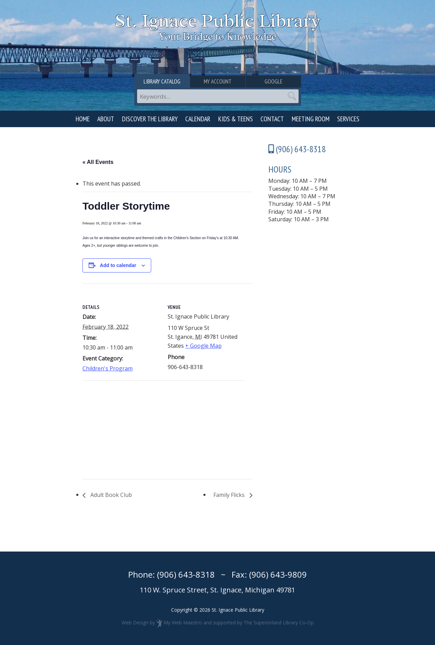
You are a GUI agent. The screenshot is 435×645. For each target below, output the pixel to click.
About (105, 118)
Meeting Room (311, 118)
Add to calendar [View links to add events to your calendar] (118, 265)
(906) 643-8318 (186, 574)
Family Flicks (229, 495)
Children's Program (107, 368)
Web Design (135, 622)
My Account (218, 81)
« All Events (97, 162)
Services (348, 118)
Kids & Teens (235, 118)
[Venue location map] (118, 428)
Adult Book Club (110, 495)
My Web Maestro (183, 622)
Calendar (197, 118)
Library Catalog (162, 81)
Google (273, 81)
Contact (272, 118)
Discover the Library (150, 118)
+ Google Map (203, 345)
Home (83, 118)
